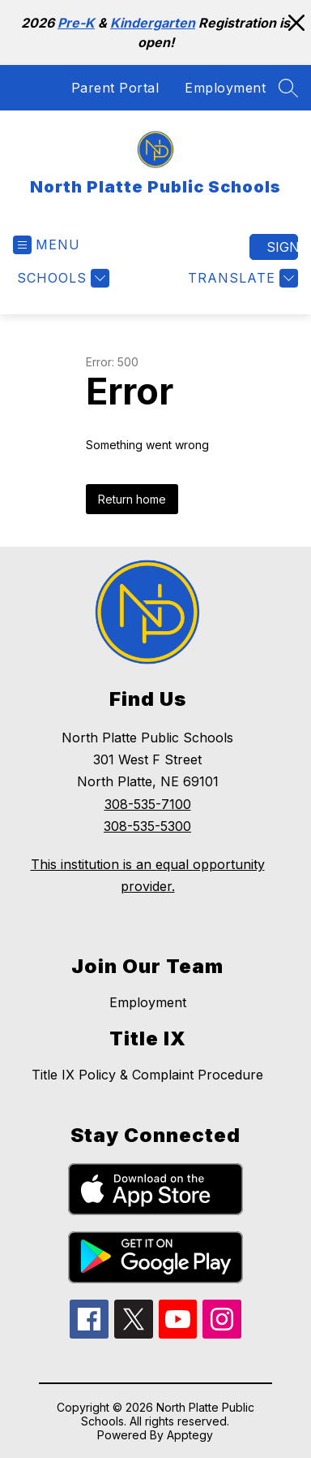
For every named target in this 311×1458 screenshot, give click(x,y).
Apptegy (190, 1435)
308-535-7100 (147, 804)
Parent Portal (115, 88)
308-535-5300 (147, 826)
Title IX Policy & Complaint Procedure (147, 1074)
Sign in (282, 247)
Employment (225, 88)
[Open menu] (46, 245)
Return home (132, 499)
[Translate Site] (241, 278)
